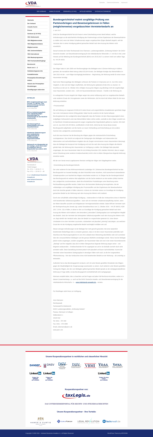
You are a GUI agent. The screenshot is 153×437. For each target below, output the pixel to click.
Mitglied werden (86, 11)
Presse (29, 30)
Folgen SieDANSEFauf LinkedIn (35, 379)
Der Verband (41, 11)
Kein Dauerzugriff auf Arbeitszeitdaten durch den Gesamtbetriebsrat (35, 125)
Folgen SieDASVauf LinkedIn (49, 379)
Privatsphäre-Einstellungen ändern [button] (36, 79)
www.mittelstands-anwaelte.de (86, 282)
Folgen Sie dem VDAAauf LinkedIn (104, 379)
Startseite (102, 2)
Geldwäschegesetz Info (35, 71)
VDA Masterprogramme (35, 57)
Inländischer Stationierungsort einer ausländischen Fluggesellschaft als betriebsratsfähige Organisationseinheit (36, 135)
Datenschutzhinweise (113, 2)
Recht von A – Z (32, 67)
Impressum (124, 2)
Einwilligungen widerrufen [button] (36, 89)
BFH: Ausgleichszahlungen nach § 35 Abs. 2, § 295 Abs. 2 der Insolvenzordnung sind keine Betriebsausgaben (37, 104)
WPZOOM (124, 433)
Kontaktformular (32, 74)
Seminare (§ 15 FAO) (69, 11)
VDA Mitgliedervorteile (34, 40)
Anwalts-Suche (54, 11)
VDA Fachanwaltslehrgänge (36, 61)
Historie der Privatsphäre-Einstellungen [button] (35, 85)
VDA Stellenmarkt (33, 37)
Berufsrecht (31, 64)
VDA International (33, 54)
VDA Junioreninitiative (34, 50)
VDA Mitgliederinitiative (35, 44)
